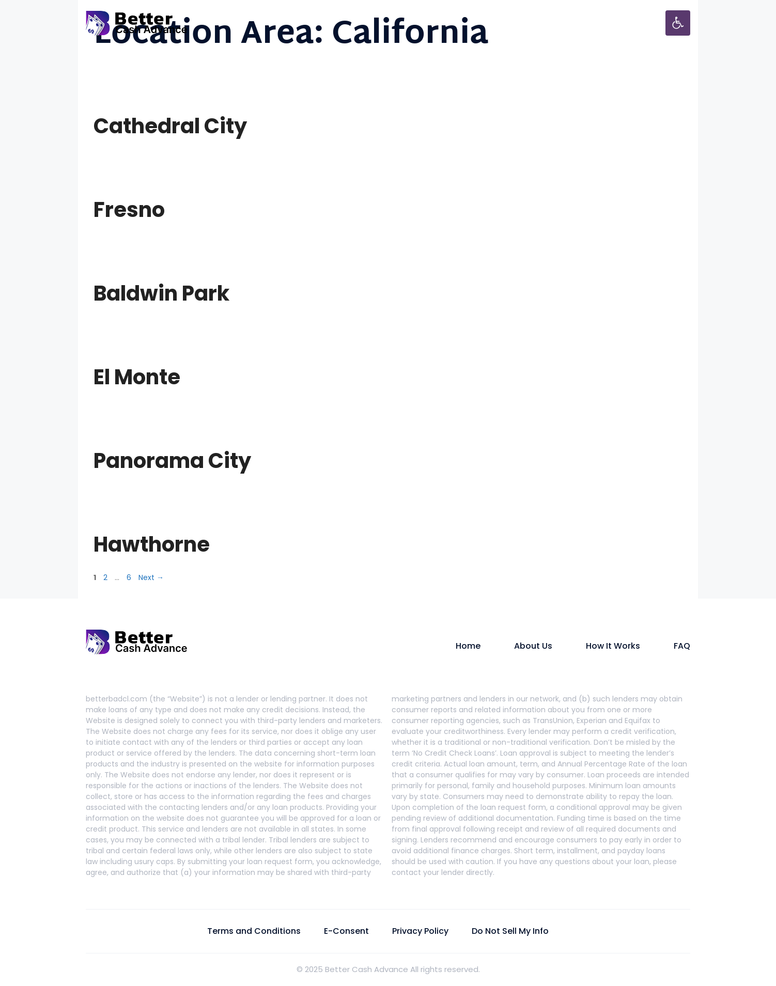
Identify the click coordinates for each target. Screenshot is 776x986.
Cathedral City (170, 126)
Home (468, 646)
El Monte (137, 377)
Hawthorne (152, 544)
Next (151, 577)
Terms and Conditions (254, 931)
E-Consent (346, 931)
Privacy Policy (420, 931)
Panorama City (172, 460)
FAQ (682, 646)
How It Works (613, 646)
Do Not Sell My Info (510, 931)
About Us (533, 646)
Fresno (129, 209)
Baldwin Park (161, 293)
